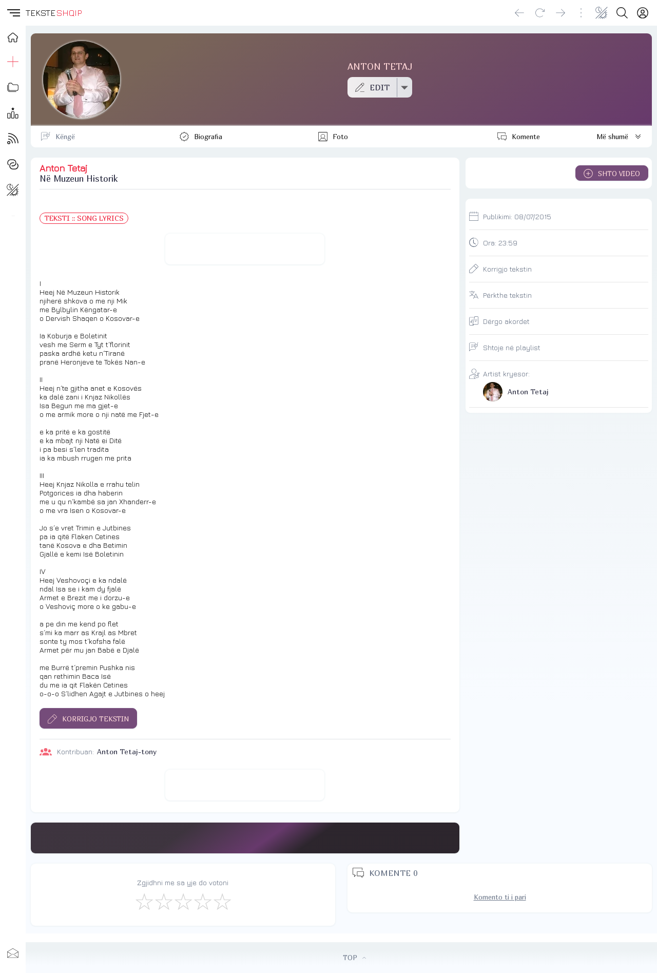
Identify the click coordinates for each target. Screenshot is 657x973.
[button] (13, 13)
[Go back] (519, 13)
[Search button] (622, 13)
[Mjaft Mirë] (202, 901)
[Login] (642, 13)
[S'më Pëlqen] (143, 901)
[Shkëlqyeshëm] (221, 901)
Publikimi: (517, 216)
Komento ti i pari (500, 897)
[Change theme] (601, 13)
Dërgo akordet (506, 321)
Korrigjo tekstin (507, 268)
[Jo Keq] (163, 901)
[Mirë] (182, 901)
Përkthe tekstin (507, 295)
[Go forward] (560, 13)
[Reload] (540, 13)
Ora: (500, 242)
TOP (354, 957)
